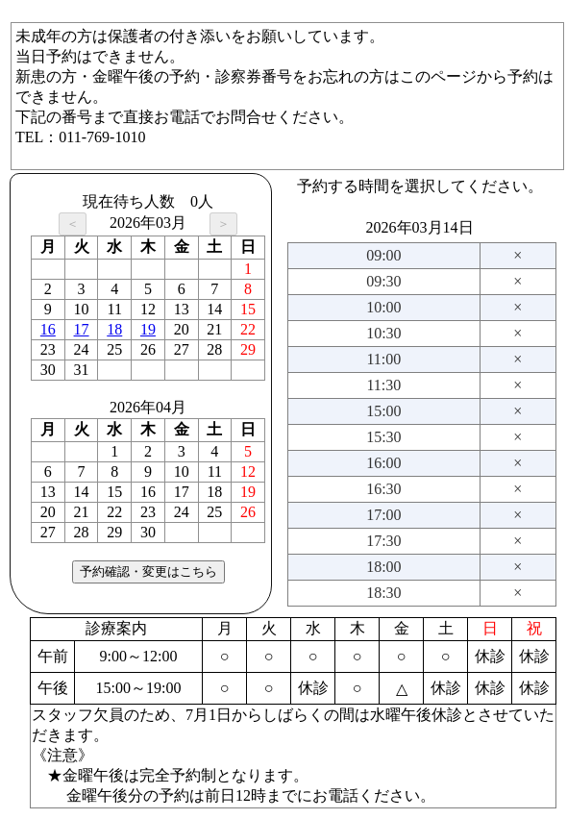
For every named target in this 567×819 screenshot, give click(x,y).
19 (148, 329)
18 (114, 329)
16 (48, 329)
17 (81, 329)
